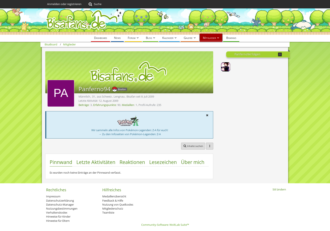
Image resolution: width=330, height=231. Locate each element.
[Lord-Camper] (226, 67)
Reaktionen (132, 162)
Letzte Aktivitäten (95, 162)
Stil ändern (279, 189)
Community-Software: (165, 225)
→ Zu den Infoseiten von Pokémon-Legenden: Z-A (130, 134)
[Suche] (95, 4)
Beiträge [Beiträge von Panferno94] (84, 105)
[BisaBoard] (165, 21)
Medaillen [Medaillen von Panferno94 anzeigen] (128, 105)
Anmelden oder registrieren (64, 4)
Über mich (192, 162)
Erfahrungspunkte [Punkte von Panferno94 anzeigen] (104, 105)
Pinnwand (61, 162)
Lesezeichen (163, 162)
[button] (207, 115)
